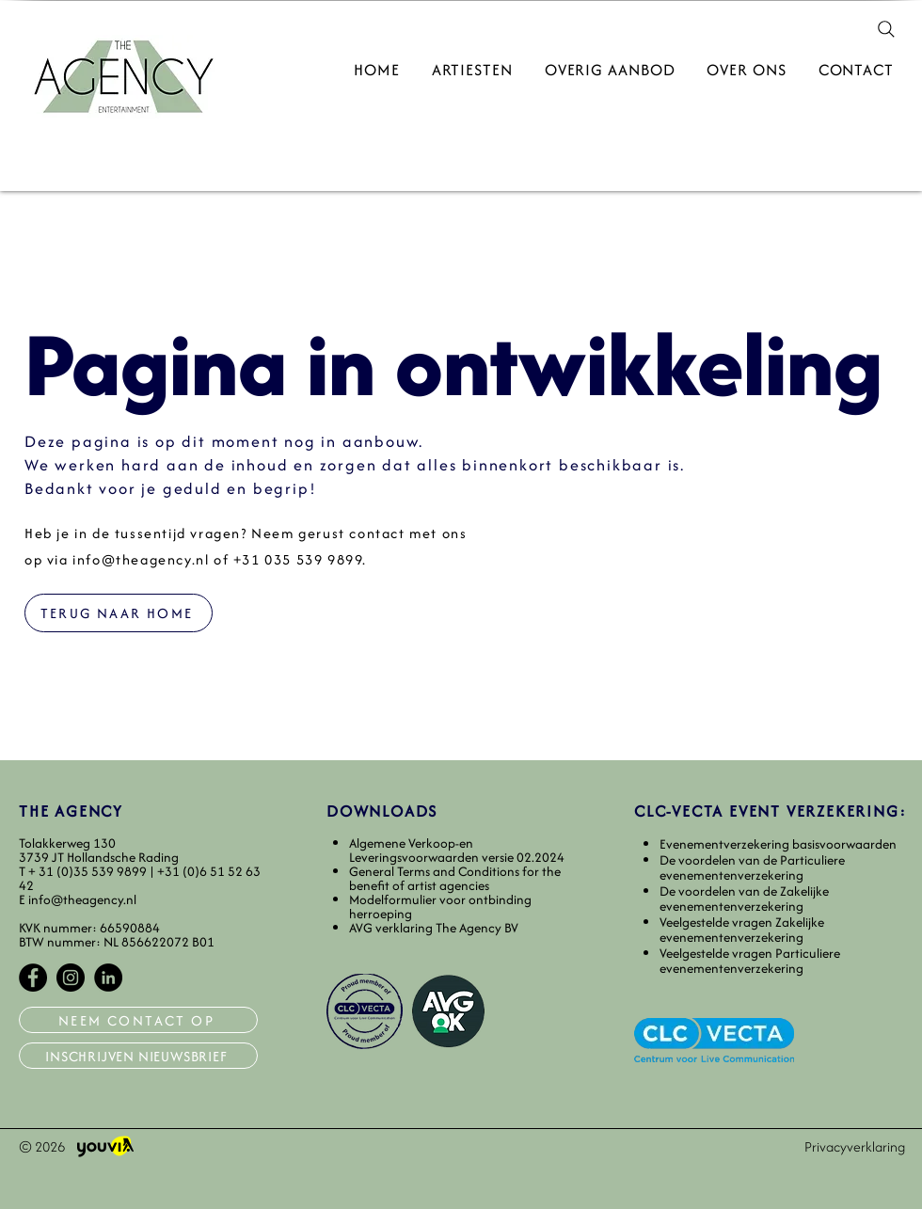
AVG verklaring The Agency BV (433, 927)
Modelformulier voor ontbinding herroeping (440, 906)
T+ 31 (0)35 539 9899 (84, 871)
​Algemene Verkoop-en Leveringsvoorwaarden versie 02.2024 (456, 850)
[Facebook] (33, 977)
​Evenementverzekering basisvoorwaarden (778, 844)
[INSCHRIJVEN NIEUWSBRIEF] (138, 1055)
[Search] (886, 29)
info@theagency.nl (140, 559)
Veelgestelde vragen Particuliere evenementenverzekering (750, 961)
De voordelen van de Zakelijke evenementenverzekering (744, 899)
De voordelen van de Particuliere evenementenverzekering (752, 868)
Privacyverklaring (854, 1146)
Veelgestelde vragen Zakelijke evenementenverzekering (742, 930)
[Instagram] (70, 977)
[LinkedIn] (108, 977)
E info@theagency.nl (77, 899)
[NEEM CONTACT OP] (138, 1020)
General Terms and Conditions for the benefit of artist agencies (455, 878)
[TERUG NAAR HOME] (118, 613)
